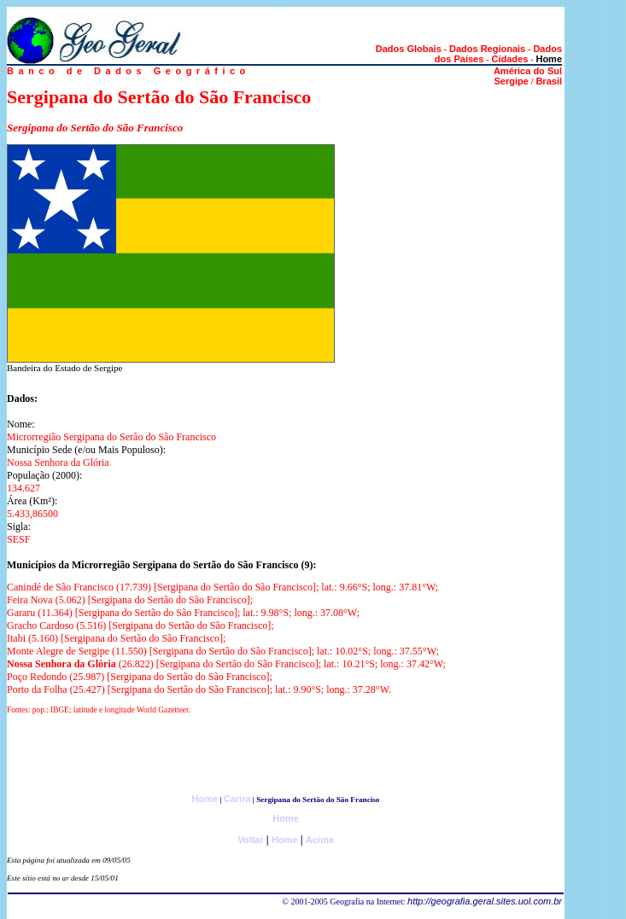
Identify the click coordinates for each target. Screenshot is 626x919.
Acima (320, 840)
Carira (237, 799)
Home (205, 799)
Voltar (250, 840)
